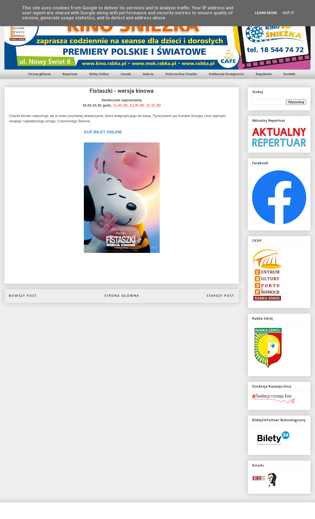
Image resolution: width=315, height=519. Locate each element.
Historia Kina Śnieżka (181, 74)
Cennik (126, 74)
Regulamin (264, 74)
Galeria (148, 74)
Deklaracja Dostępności (226, 74)
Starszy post (220, 296)
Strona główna (39, 74)
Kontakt (289, 74)
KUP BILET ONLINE (103, 132)
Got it (288, 13)
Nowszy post (23, 296)
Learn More (266, 13)
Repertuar (70, 74)
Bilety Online (99, 74)
